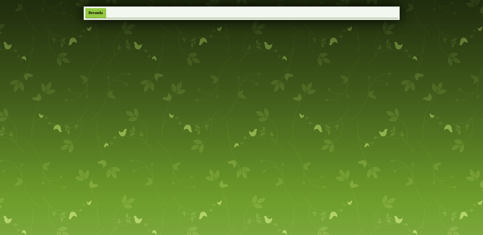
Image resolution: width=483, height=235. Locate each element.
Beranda (96, 12)
